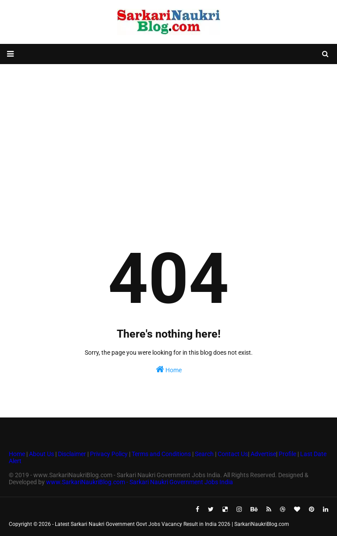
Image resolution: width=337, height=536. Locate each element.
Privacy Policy (109, 453)
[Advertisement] (168, 134)
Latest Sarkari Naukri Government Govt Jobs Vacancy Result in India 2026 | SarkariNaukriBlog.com (172, 524)
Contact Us (233, 453)
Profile (287, 453)
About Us (41, 453)
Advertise (263, 453)
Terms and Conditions (161, 453)
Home (169, 369)
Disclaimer (72, 453)
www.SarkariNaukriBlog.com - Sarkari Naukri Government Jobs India (139, 482)
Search (204, 453)
